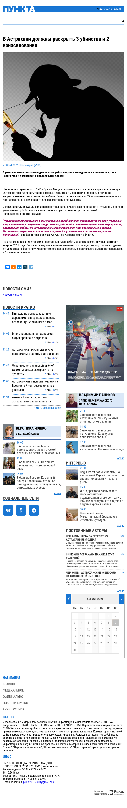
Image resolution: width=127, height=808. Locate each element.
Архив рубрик (13, 709)
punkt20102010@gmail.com (39, 782)
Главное (9, 684)
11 (81, 629)
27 (95, 643)
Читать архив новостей (47, 407)
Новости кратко (15, 703)
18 (81, 636)
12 (88, 629)
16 (115, 629)
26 (88, 643)
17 (74, 636)
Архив (57, 493)
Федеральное (13, 690)
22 (108, 636)
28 (101, 643)
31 (74, 650)
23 (115, 636)
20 (95, 636)
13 (95, 629)
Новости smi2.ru (12, 294)
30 (115, 643)
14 (101, 629)
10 (74, 629)
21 (101, 636)
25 (81, 643)
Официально (13, 697)
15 (108, 629)
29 (108, 643)
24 (74, 643)
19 (88, 636)
